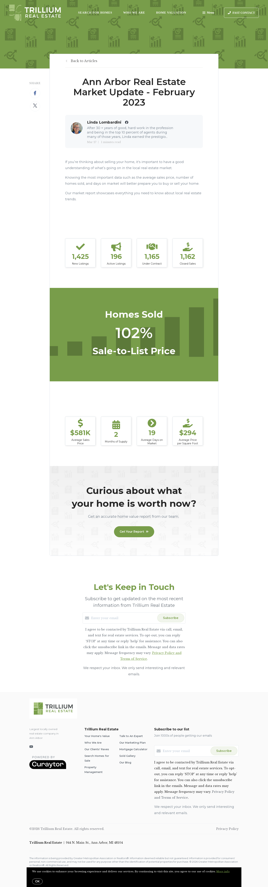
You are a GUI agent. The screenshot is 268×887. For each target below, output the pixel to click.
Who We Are (134, 12)
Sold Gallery (127, 756)
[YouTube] (31, 747)
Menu (208, 13)
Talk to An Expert (131, 736)
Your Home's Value (97, 736)
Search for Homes (95, 12)
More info (223, 871)
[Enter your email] (123, 618)
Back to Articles (84, 61)
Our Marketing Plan (132, 742)
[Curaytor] (47, 768)
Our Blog (125, 762)
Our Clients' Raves (96, 749)
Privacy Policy (227, 829)
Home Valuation (171, 12)
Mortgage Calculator (133, 749)
